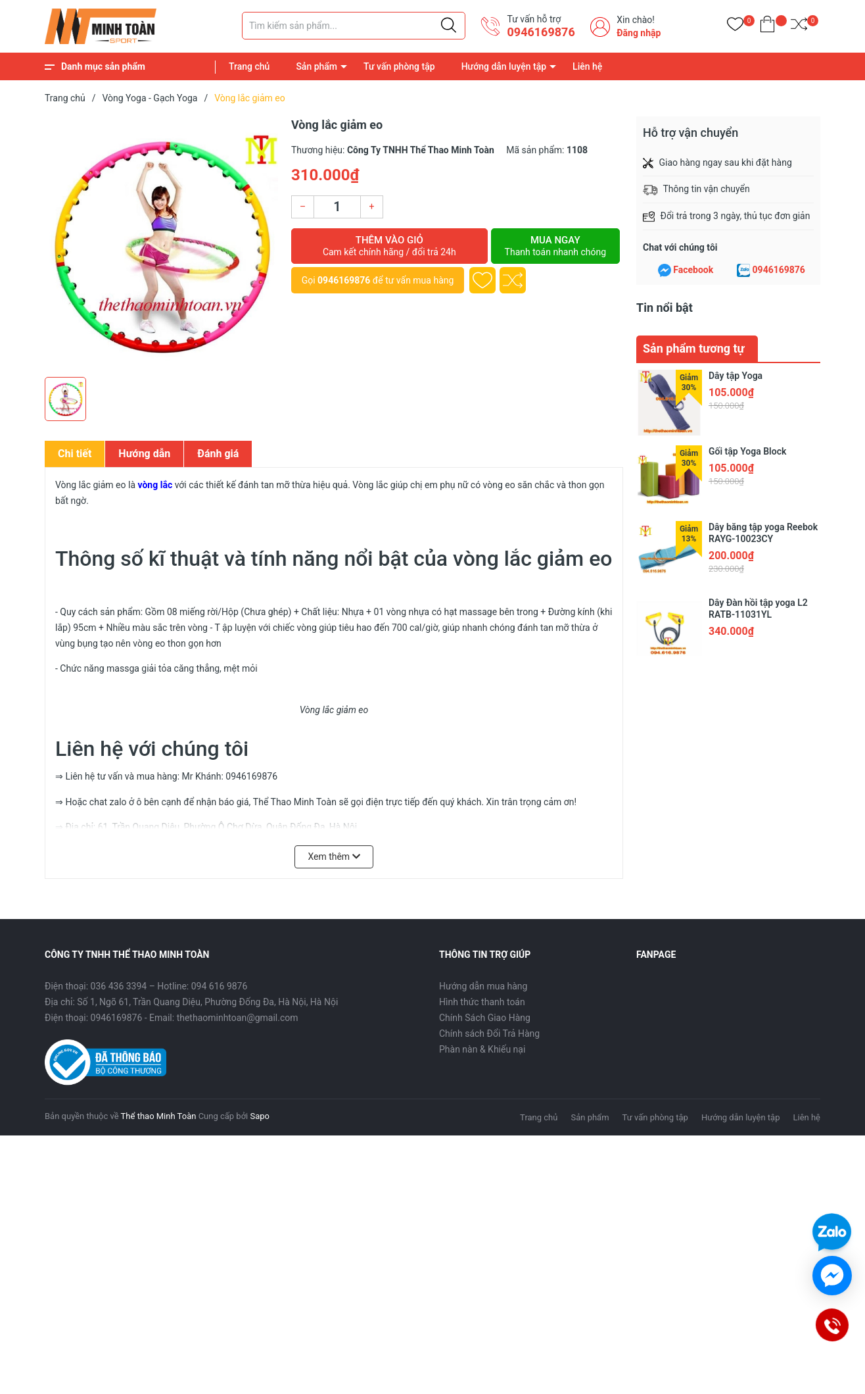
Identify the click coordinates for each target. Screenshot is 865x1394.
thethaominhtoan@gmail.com (237, 1017)
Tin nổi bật (664, 307)
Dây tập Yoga (735, 375)
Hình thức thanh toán (482, 1002)
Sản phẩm (316, 66)
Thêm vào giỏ (389, 246)
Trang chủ (249, 66)
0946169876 (540, 32)
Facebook (693, 269)
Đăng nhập (639, 33)
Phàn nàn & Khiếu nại (482, 1049)
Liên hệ (587, 66)
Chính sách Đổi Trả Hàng (489, 1033)
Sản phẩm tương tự (694, 348)
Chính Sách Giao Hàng (484, 1017)
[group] (161, 243)
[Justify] (448, 25)
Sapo (259, 1116)
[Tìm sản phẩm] (354, 25)
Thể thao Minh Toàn (159, 1116)
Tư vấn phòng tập (399, 66)
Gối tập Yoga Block (747, 451)
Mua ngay (555, 246)
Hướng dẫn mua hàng (483, 986)
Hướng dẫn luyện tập (503, 66)
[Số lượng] (337, 206)
